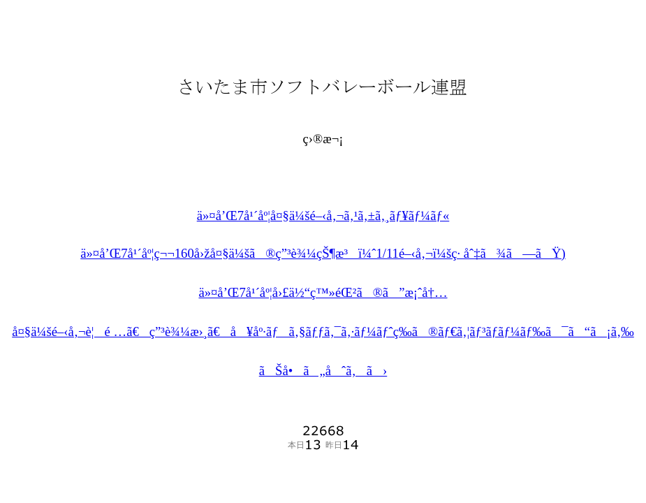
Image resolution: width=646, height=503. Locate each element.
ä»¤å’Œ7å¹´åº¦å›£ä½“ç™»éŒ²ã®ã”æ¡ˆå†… (322, 292)
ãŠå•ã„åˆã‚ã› (323, 370)
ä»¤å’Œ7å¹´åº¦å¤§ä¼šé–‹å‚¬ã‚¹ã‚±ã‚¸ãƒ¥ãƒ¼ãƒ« (323, 215)
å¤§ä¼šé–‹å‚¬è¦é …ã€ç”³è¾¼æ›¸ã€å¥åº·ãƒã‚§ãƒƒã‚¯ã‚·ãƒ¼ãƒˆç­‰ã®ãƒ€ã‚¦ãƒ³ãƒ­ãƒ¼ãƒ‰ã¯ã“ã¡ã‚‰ (323, 331)
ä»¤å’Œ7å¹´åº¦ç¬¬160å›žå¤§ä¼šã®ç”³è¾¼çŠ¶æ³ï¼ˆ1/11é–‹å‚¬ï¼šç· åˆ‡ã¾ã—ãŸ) (323, 253)
